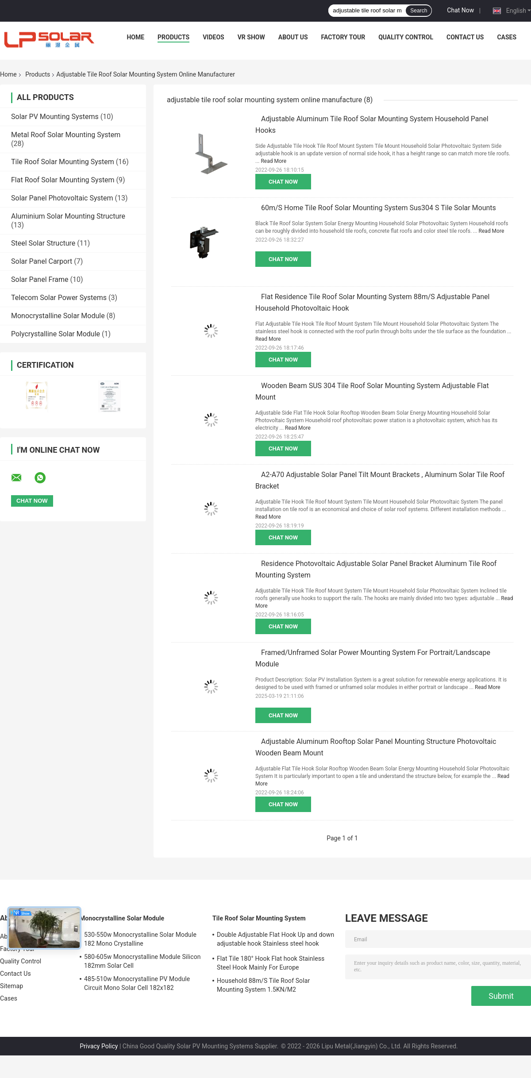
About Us (293, 37)
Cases (506, 37)
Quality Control (405, 37)
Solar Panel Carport (41, 261)
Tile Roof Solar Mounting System (62, 162)
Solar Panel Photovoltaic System (62, 198)
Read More (273, 161)
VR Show (251, 37)
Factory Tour (343, 37)
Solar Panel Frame (39, 279)
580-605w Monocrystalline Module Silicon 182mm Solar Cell (142, 961)
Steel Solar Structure (43, 243)
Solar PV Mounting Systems (55, 116)
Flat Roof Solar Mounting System (63, 180)
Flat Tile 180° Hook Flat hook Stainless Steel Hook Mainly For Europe (270, 963)
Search (418, 11)
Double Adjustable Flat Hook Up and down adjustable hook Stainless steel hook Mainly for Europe (275, 940)
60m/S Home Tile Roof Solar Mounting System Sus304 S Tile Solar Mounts (378, 208)
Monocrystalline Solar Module (58, 316)
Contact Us (465, 37)
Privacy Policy (99, 1046)
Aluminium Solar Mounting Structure (68, 216)
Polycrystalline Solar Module (55, 334)
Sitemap (11, 985)
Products (173, 37)
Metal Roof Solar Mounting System (65, 135)
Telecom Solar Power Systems (59, 297)
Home (135, 37)
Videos (213, 37)
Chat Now (460, 10)
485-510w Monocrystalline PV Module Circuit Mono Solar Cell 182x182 (137, 983)
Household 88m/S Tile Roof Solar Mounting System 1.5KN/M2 (263, 985)
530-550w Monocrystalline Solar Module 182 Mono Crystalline (140, 939)
